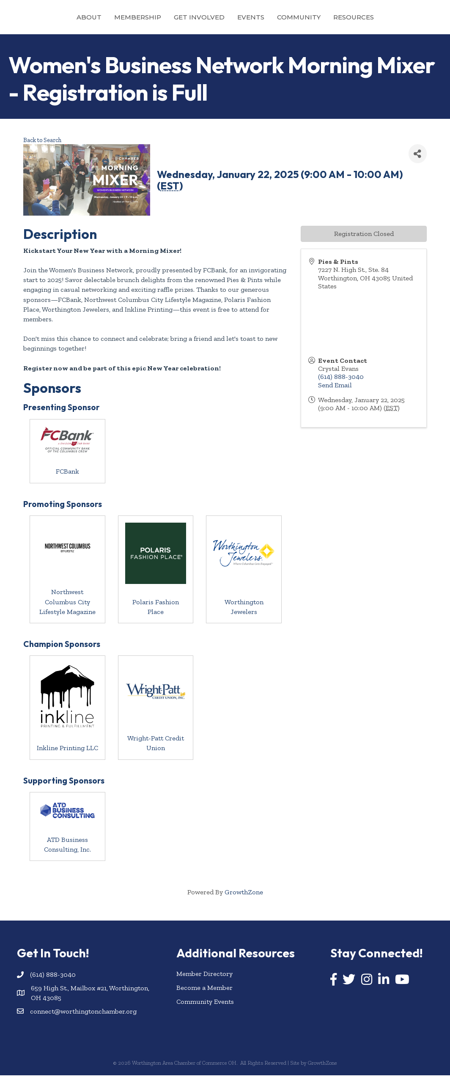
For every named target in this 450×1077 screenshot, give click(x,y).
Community (337, 17)
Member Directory (204, 975)
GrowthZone (244, 893)
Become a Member (204, 989)
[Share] (418, 155)
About (50, 17)
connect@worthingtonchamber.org (83, 1012)
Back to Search (42, 141)
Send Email (335, 386)
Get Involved (161, 17)
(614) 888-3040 (341, 378)
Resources (391, 17)
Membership (99, 17)
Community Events (205, 1003)
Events (288, 17)
